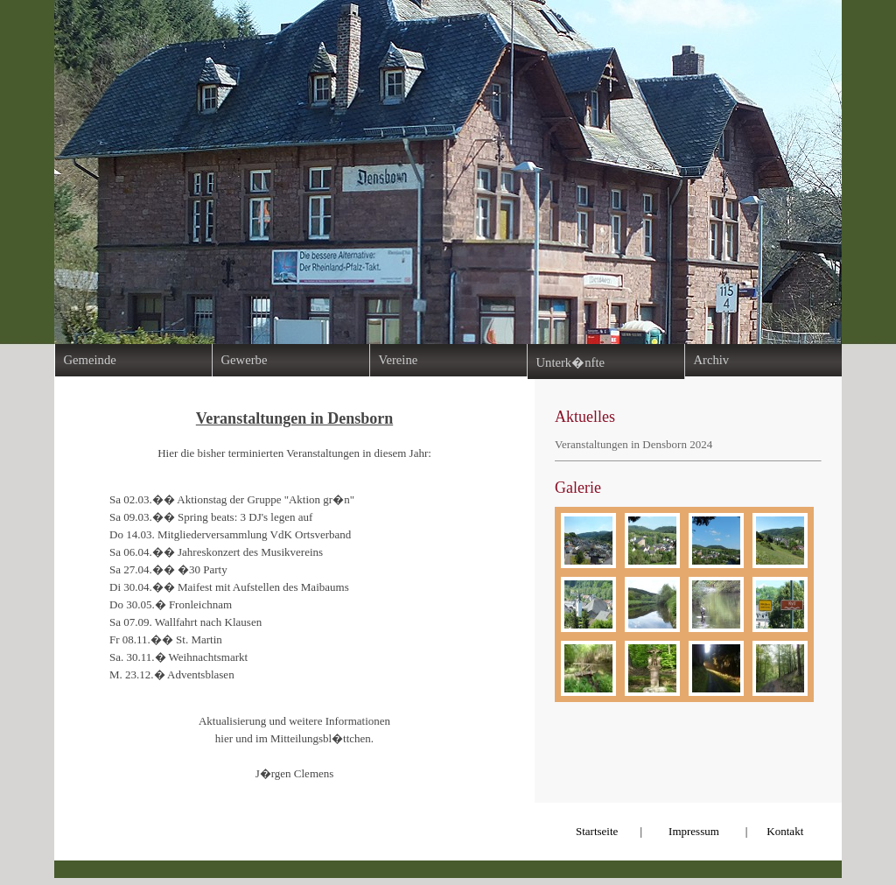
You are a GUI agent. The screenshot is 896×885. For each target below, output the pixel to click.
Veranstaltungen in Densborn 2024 (633, 444)
